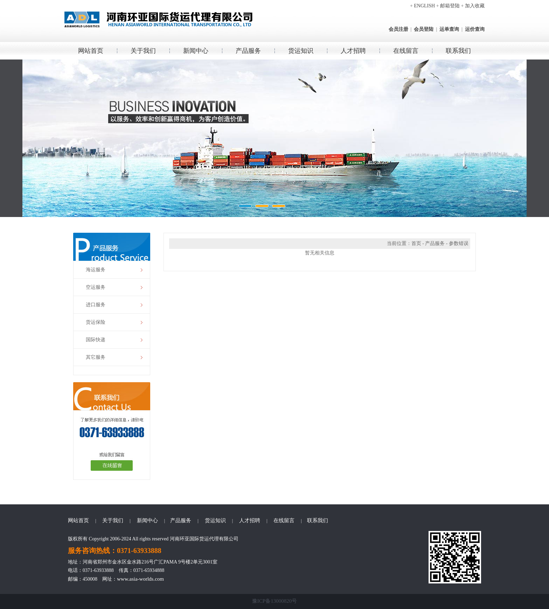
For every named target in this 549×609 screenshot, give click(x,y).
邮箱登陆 (450, 5)
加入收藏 (475, 5)
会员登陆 (423, 29)
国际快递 (95, 339)
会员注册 (398, 29)
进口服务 (95, 304)
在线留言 (405, 50)
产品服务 (248, 50)
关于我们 (143, 50)
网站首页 (90, 50)
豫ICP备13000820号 (274, 601)
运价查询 (475, 29)
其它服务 (95, 357)
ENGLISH (424, 5)
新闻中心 (195, 50)
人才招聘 (353, 50)
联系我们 (458, 50)
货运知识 (300, 50)
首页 (416, 243)
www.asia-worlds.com (140, 579)
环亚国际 (274, 138)
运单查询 (449, 29)
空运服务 (95, 287)
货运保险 (95, 322)
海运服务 (95, 269)
